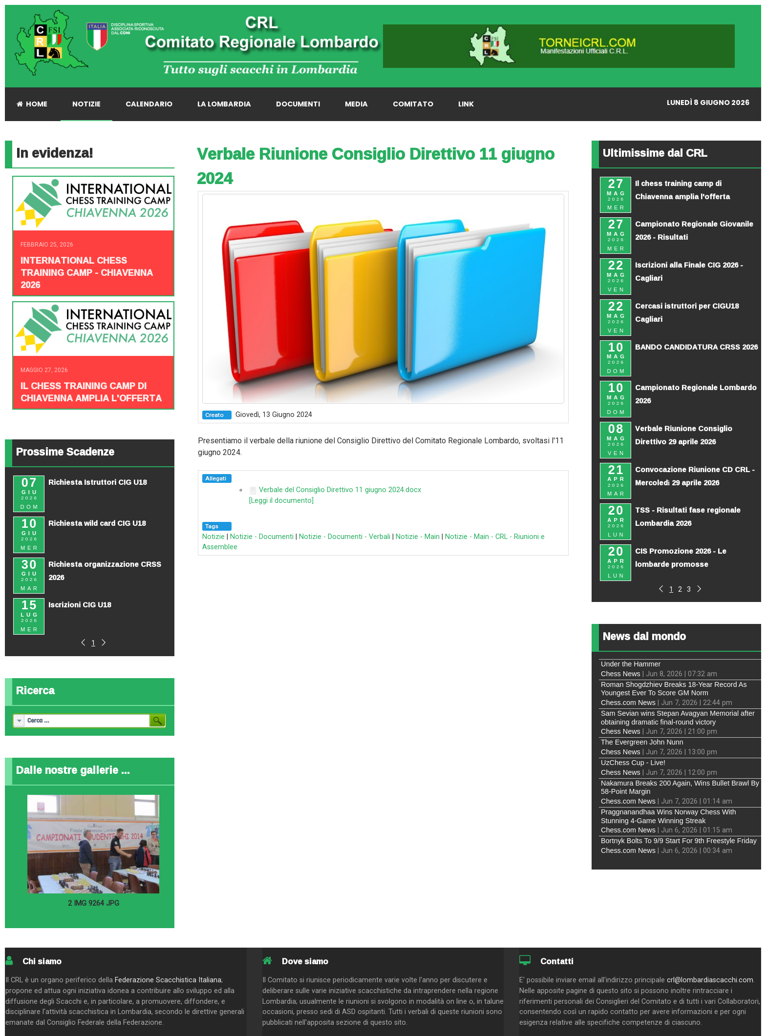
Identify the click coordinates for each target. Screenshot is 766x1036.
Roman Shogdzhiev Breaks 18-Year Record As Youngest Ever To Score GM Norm (674, 689)
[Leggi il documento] (281, 501)
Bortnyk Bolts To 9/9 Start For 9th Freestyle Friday (679, 841)
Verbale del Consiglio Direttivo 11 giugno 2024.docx (340, 490)
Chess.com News (628, 702)
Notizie (213, 537)
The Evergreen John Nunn (642, 742)
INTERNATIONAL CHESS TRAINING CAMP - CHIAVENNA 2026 (87, 272)
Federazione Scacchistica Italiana (168, 980)
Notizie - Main (418, 537)
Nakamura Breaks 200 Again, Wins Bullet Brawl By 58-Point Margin (680, 787)
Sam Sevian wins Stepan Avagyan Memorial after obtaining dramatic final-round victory (678, 717)
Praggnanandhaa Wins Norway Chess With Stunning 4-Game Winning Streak (668, 816)
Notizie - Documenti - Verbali (344, 537)
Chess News (620, 674)
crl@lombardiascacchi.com (710, 980)
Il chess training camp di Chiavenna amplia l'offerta (91, 391)
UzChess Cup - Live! (633, 763)
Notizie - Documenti (262, 537)
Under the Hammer (630, 664)
